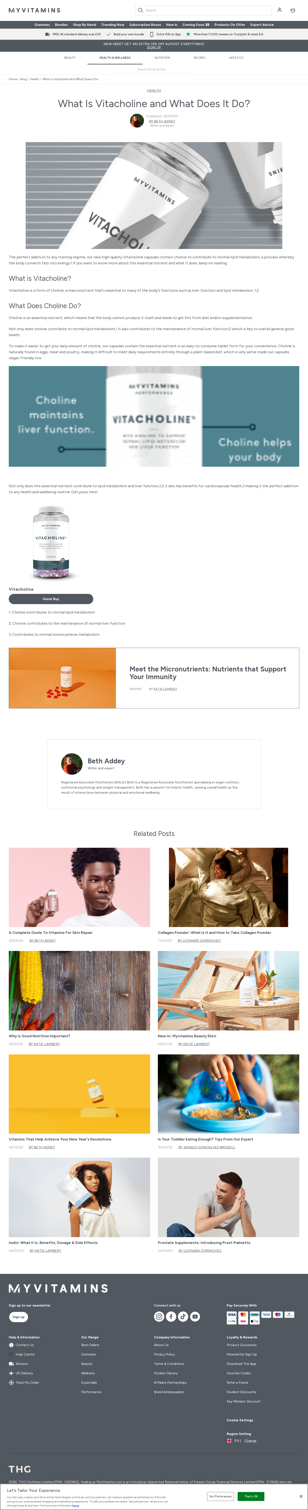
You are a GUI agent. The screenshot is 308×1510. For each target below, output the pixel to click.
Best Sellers (90, 1345)
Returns (18, 1363)
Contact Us (21, 1345)
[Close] (301, 1496)
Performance (91, 1392)
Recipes (199, 58)
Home (13, 79)
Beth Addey (106, 761)
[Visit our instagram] (159, 1316)
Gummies (42, 25)
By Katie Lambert (44, 1044)
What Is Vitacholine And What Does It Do (70, 79)
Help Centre (22, 1354)
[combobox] (203, 10)
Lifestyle (236, 58)
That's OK (251, 1496)
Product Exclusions (242, 1345)
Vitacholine (21, 589)
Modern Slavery (166, 1373)
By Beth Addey (162, 121)
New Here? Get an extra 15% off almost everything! (154, 45)
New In (171, 25)
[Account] (280, 10)
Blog (24, 79)
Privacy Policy (164, 1354)
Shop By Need (84, 25)
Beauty (70, 58)
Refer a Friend (237, 1382)
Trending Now (112, 25)
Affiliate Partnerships (170, 1382)
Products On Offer (230, 25)
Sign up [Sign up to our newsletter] (19, 1317)
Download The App (241, 1364)
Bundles (61, 25)
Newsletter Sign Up (242, 1354)
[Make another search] (154, 69)
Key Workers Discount (244, 1401)
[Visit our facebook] (171, 1316)
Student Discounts (241, 1392)
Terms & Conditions (169, 1364)
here (75, 1505)
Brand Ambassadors (169, 1392)
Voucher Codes (239, 1373)
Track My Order (24, 1382)
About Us (161, 1345)
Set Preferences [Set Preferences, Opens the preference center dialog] (220, 1496)
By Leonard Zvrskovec (199, 941)
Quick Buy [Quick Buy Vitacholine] (51, 599)
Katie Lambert (166, 689)
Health (34, 79)
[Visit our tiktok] (183, 1316)
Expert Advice (262, 25)
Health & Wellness (115, 58)
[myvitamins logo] (34, 10)
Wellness (88, 1373)
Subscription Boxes (145, 25)
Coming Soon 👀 (195, 25)
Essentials (89, 1382)
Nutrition (162, 58)
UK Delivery (21, 1373)
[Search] (141, 10)
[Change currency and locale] (241, 1440)
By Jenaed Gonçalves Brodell (206, 1147)
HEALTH (154, 90)
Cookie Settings (240, 1420)
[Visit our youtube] (195, 1316)
